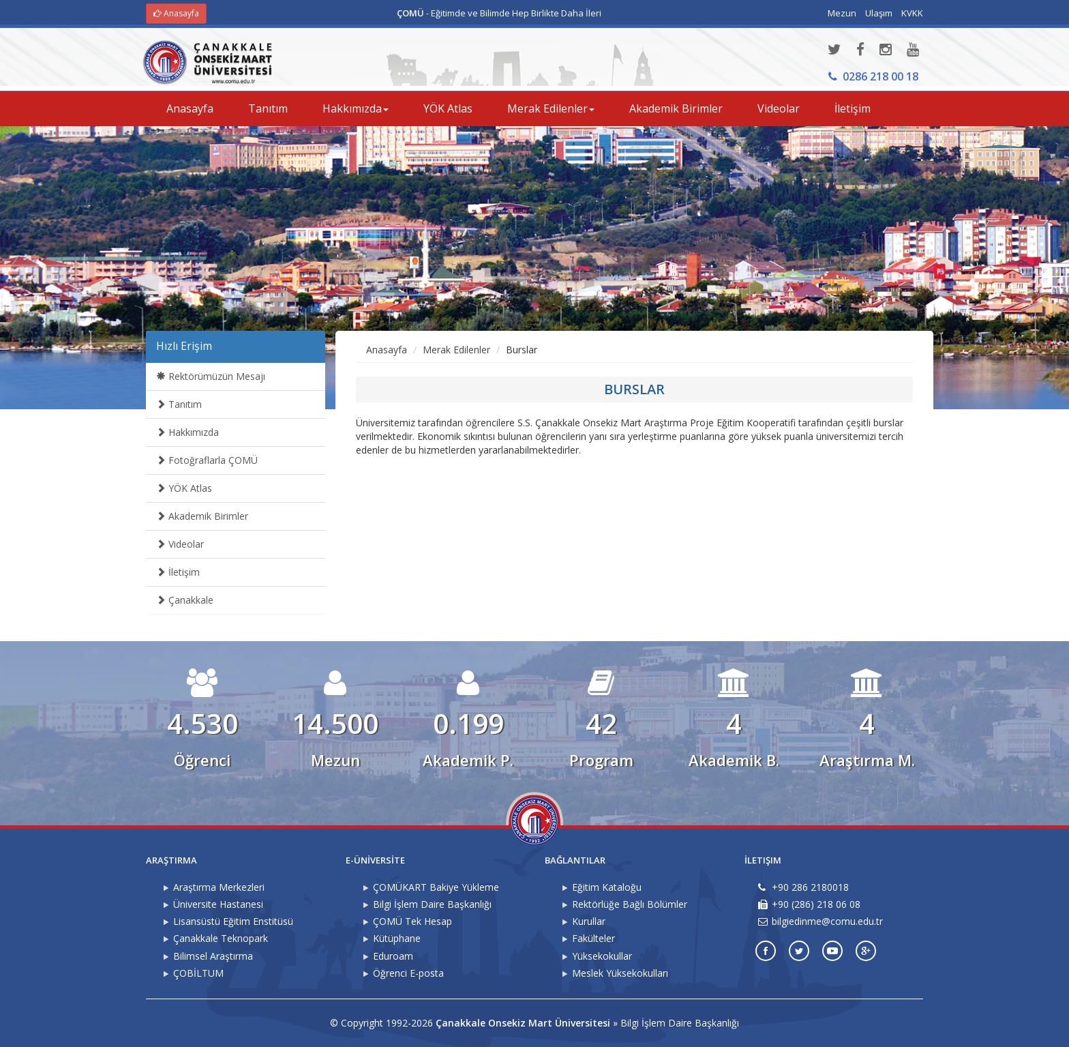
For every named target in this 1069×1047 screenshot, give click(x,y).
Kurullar (588, 921)
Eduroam (393, 955)
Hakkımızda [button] (355, 108)
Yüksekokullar (602, 955)
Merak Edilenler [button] (550, 108)
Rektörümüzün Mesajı (210, 376)
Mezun (842, 13)
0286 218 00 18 (873, 76)
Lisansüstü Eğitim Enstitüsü (233, 921)
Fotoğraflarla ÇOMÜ (207, 460)
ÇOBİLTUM (198, 973)
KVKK (912, 13)
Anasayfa (176, 13)
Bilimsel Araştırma (213, 955)
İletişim (852, 108)
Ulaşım (878, 13)
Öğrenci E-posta (408, 973)
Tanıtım (268, 108)
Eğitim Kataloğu (607, 887)
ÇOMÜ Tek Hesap (412, 921)
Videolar (778, 108)
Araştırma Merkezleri (219, 887)
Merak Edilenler (456, 349)
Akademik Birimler (676, 108)
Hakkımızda (187, 432)
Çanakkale (184, 599)
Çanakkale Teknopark (220, 938)
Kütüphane (397, 938)
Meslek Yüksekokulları (620, 973)
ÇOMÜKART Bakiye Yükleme (436, 887)
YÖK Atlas (447, 108)
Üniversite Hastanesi (218, 904)
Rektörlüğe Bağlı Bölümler (629, 904)
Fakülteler (593, 938)
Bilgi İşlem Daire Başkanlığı (432, 904)
